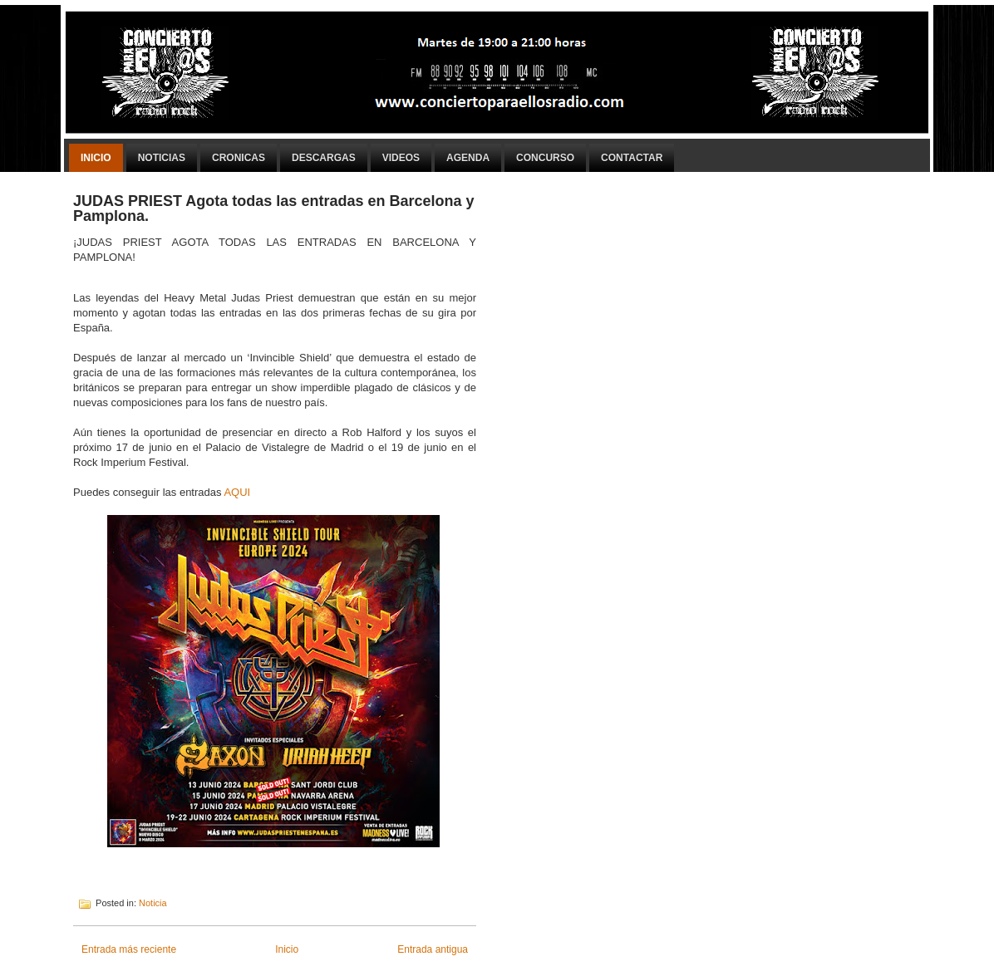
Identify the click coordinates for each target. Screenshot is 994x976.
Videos (401, 158)
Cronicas (238, 158)
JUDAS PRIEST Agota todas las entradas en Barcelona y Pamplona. (273, 208)
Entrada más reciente (128, 949)
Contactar (631, 158)
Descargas (324, 158)
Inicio (96, 158)
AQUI (237, 492)
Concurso (545, 158)
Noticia (153, 903)
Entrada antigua (432, 949)
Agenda (468, 158)
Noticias (161, 158)
